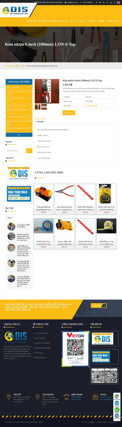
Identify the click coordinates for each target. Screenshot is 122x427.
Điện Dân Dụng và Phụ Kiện (18, 117)
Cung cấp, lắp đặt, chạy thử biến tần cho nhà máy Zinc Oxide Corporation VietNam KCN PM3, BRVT (23, 266)
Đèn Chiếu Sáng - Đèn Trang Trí (18, 129)
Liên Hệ (102, 21)
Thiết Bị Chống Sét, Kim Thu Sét (18, 111)
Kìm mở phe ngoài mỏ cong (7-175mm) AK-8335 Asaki (64, 209)
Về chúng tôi (39, 353)
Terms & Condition (87, 422)
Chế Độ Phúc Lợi (40, 358)
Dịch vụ (83, 21)
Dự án (10, 218)
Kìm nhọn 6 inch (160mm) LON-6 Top (82, 80)
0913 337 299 (76, 399)
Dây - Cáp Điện (13, 87)
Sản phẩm (54, 21)
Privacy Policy (102, 422)
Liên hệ (99, 305)
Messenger (117, 416)
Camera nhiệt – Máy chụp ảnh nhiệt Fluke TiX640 (64, 244)
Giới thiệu (40, 122)
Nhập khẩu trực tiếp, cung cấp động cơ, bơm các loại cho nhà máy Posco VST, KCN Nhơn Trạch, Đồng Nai (23, 250)
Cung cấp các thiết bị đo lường (23, 226)
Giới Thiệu (43, 21)
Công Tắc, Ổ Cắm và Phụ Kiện (17, 93)
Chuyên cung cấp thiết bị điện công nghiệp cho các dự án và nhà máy (23, 237)
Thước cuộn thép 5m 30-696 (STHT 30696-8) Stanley (106, 209)
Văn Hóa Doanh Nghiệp (43, 348)
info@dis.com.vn (106, 397)
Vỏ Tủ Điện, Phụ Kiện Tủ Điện (17, 99)
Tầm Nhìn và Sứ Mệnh (42, 343)
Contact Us (113, 422)
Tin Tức (93, 21)
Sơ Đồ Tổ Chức (40, 338)
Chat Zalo (117, 404)
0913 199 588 (76, 397)
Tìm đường (117, 397)
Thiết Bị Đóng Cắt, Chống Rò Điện (18, 122)
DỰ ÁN (74, 21)
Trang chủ (31, 21)
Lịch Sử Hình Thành (41, 333)
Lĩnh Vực (64, 21)
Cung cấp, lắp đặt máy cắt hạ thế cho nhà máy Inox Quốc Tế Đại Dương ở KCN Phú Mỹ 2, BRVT (23, 281)
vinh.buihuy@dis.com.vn (108, 399)
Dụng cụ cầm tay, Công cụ (17, 105)
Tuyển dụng (114, 21)
